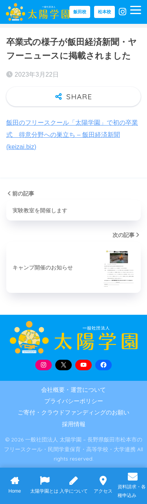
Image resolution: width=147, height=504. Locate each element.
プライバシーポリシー (73, 401)
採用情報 (73, 424)
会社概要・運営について (73, 390)
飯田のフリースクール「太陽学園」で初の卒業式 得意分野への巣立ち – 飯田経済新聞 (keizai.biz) (72, 134)
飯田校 (79, 11)
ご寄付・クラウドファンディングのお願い (73, 412)
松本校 (104, 11)
